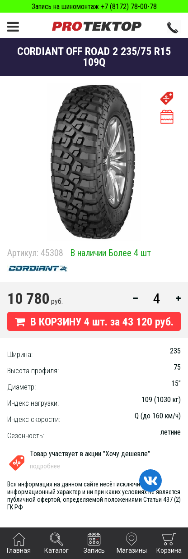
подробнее (45, 466)
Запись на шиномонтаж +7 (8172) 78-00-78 (94, 6)
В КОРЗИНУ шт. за (94, 322)
